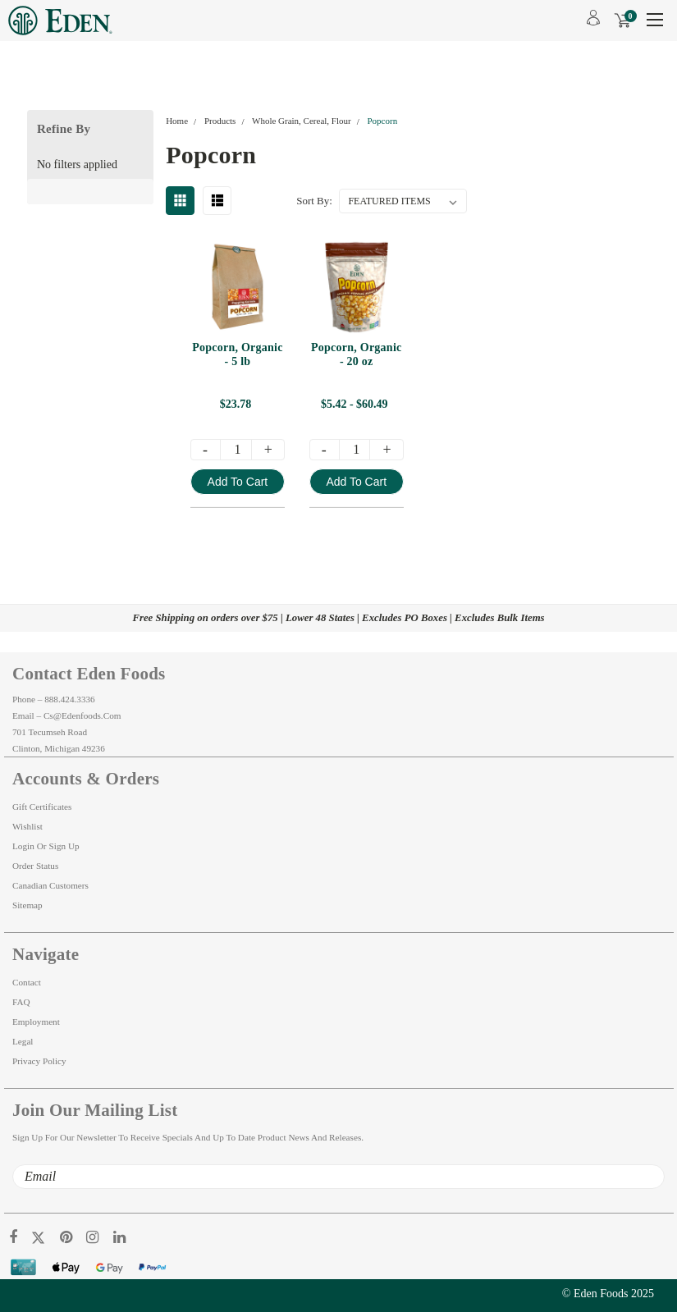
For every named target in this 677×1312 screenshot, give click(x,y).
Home (177, 121)
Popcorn (382, 121)
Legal (22, 1041)
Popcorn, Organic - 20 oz (356, 354)
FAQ (21, 1002)
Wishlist (27, 826)
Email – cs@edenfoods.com (66, 715)
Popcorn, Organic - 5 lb (237, 354)
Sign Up (64, 846)
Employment (36, 1021)
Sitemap (27, 905)
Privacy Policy (39, 1061)
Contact (26, 982)
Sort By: (314, 200)
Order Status (35, 866)
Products (220, 121)
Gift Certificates (41, 806)
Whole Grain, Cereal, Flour (301, 121)
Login (23, 846)
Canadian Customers (50, 885)
